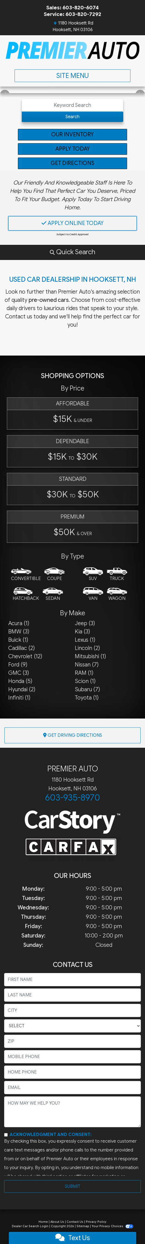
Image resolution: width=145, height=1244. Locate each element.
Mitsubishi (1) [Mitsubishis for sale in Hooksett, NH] (90, 656)
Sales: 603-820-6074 (72, 7)
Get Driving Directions (72, 735)
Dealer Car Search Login (30, 1226)
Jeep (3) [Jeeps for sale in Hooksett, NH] (85, 623)
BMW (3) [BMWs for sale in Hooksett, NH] (18, 631)
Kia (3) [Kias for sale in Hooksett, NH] (82, 631)
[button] (72, 252)
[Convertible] (26, 574)
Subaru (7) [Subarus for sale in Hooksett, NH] (87, 689)
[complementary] (128, 1227)
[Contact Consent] (6, 1135)
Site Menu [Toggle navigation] (72, 76)
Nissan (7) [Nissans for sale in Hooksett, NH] (87, 664)
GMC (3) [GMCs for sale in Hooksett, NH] (18, 673)
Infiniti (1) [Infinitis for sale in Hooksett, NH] (19, 697)
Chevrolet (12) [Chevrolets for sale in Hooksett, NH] (25, 656)
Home (43, 1222)
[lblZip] (72, 1041)
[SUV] (93, 574)
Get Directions (72, 163)
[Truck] (117, 574)
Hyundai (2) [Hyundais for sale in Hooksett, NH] (21, 689)
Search (72, 117)
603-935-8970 (72, 797)
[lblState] (72, 1025)
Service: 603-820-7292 (72, 14)
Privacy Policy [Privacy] (96, 1222)
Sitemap (82, 1226)
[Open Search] (72, 105)
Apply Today (72, 148)
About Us (57, 1222)
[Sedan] (53, 594)
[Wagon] (117, 594)
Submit (72, 1186)
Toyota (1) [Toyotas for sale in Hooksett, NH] (87, 697)
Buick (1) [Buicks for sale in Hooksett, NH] (18, 639)
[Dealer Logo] (72, 50)
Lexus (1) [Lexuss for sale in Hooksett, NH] (85, 639)
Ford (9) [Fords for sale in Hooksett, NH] (17, 664)
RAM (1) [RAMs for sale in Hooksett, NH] (84, 673)
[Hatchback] (26, 594)
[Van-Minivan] (93, 594)
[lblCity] (72, 1010)
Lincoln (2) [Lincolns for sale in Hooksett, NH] (87, 648)
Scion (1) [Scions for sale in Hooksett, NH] (85, 681)
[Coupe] (54, 574)
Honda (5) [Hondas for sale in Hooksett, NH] (20, 681)
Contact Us (75, 1222)
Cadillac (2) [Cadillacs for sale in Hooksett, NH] (21, 648)
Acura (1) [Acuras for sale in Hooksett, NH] (18, 623)
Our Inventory (72, 134)
